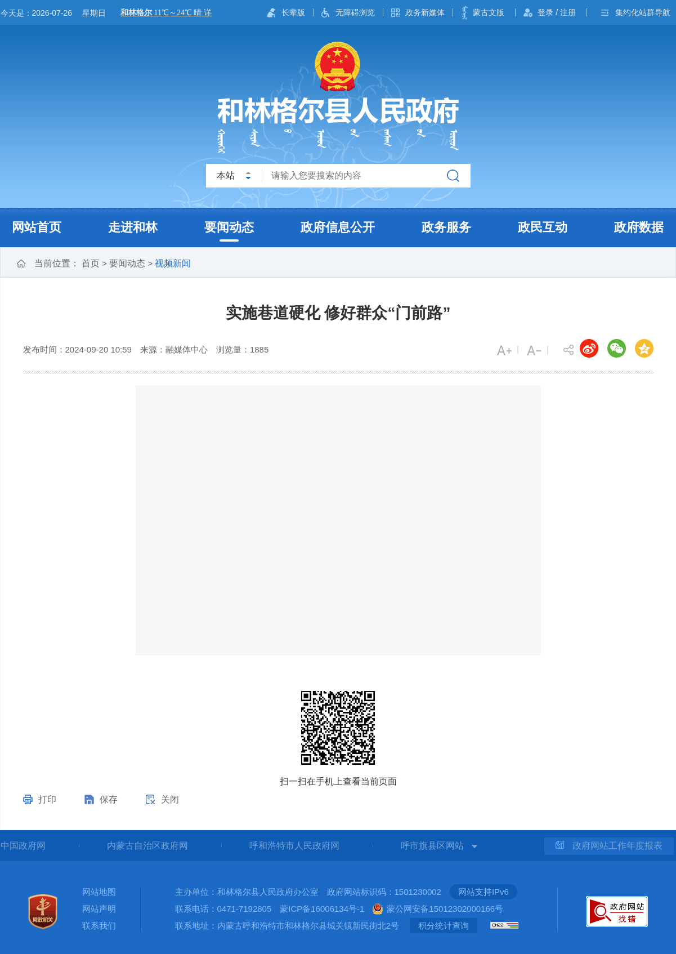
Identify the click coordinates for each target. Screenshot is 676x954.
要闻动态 (229, 227)
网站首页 (36, 227)
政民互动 (542, 227)
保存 (109, 799)
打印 (47, 799)
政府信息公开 (338, 227)
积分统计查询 (443, 925)
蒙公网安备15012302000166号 (445, 908)
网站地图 (99, 892)
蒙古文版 (488, 12)
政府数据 (639, 227)
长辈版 (293, 12)
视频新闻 (173, 263)
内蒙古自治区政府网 (147, 845)
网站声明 (99, 908)
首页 (91, 263)
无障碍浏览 (355, 12)
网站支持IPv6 (483, 892)
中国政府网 (23, 845)
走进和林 (133, 227)
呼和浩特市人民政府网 (294, 845)
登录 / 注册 (557, 12)
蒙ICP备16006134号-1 (322, 908)
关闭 (170, 799)
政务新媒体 (425, 12)
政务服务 (446, 227)
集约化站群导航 (642, 12)
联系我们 (99, 925)
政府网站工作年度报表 (609, 845)
